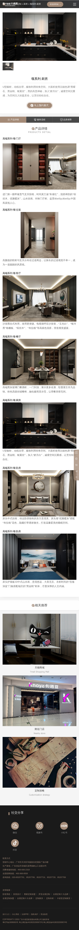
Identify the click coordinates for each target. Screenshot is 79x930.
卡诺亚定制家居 (63, 898)
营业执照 (44, 914)
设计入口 (6, 914)
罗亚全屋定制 (44, 894)
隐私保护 (34, 914)
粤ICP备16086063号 (10, 922)
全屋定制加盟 (8, 898)
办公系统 (15, 914)
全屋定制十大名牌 (24, 898)
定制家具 (39, 898)
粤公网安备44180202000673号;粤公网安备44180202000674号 (43, 922)
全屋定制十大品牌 (60, 894)
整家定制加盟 (29, 894)
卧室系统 (6, 894)
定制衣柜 (50, 898)
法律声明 (25, 914)
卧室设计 (17, 894)
